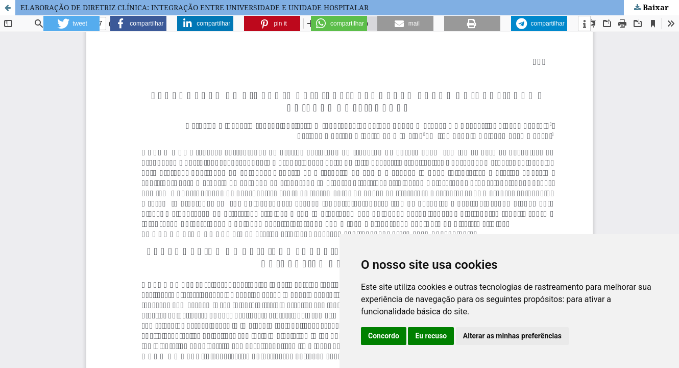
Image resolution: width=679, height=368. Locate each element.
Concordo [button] (383, 336)
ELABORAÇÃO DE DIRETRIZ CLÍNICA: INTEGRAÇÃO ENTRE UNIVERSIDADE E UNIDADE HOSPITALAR (194, 7)
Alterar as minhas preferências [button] (512, 336)
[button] (71, 23)
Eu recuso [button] (431, 336)
